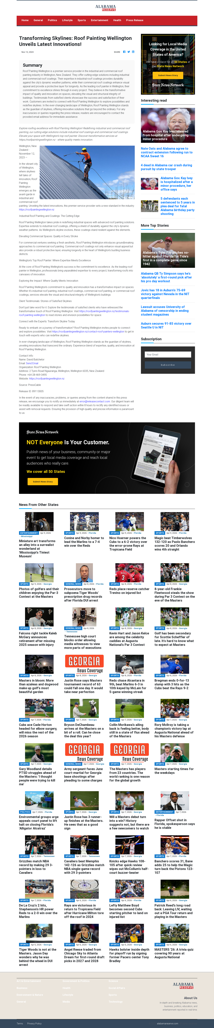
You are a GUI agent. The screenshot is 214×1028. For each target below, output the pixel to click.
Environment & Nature (30, 994)
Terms (20, 1023)
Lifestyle (67, 20)
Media (66, 1001)
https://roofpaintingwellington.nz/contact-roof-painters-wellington (88, 331)
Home (26, 20)
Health (117, 20)
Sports (82, 20)
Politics (52, 20)
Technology (116, 1001)
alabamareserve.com (167, 1023)
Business (22, 988)
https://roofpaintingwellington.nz (36, 209)
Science (113, 981)
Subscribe (168, 365)
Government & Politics (76, 981)
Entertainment (99, 20)
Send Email (32, 363)
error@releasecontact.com (95, 401)
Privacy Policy (34, 1023)
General (38, 20)
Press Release (134, 20)
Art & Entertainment (29, 981)
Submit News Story (168, 75)
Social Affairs (117, 988)
